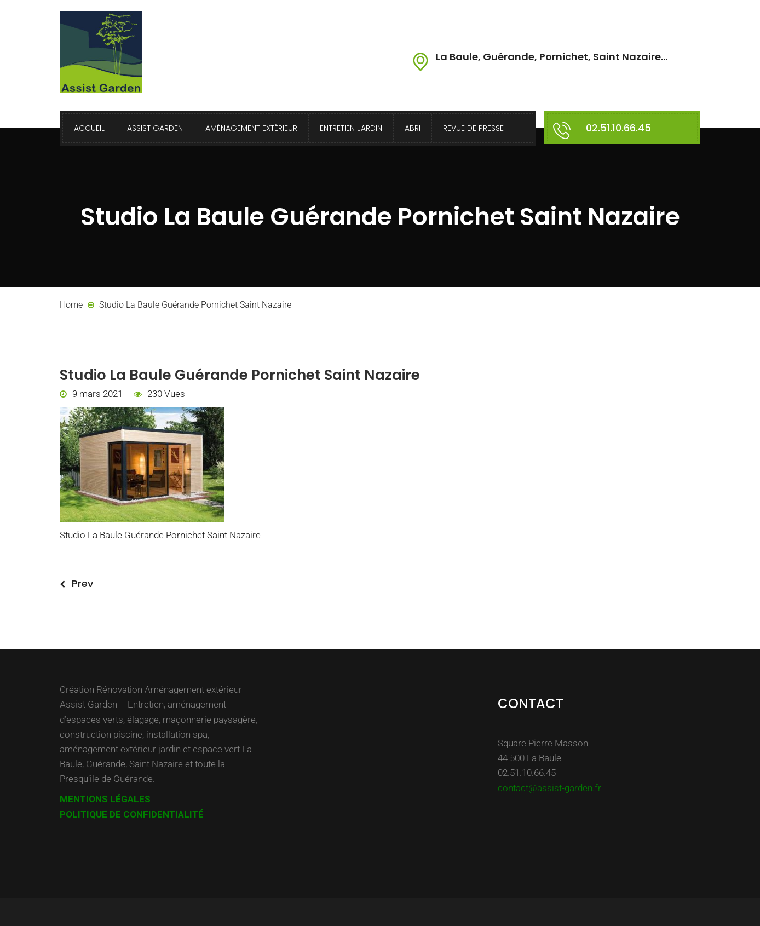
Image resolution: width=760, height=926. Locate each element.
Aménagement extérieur (251, 128)
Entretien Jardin (351, 128)
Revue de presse (473, 128)
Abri (413, 128)
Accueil (89, 128)
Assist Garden (155, 128)
